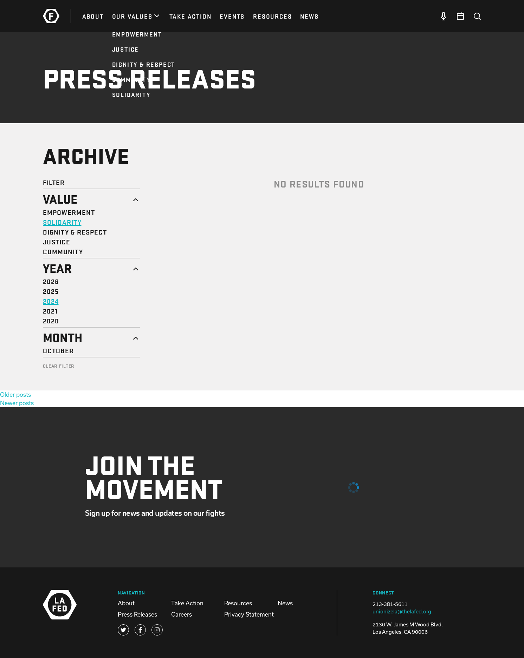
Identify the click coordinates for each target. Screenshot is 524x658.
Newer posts (17, 403)
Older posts (15, 394)
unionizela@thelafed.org (402, 611)
